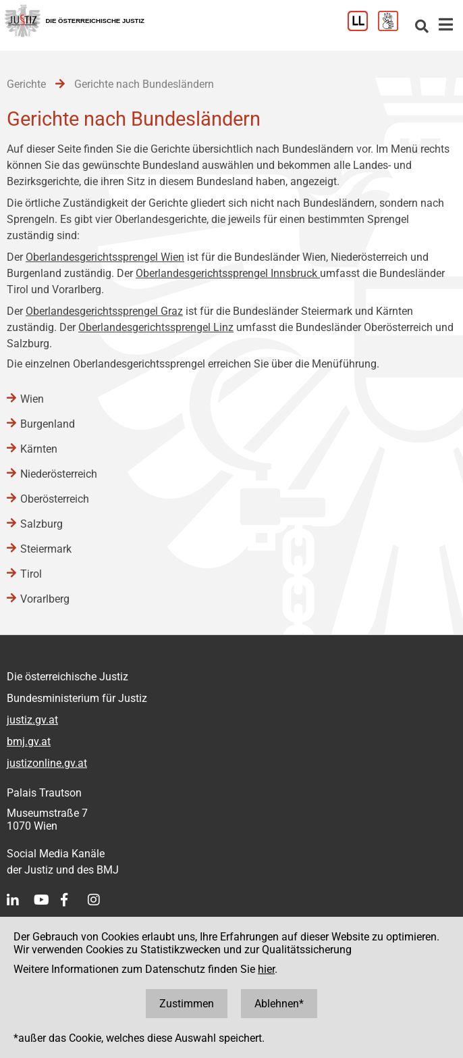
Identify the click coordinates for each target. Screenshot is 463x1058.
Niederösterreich (58, 474)
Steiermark (46, 549)
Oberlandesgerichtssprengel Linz (156, 327)
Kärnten (38, 449)
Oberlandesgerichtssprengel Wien (105, 257)
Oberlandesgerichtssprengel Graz (104, 311)
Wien (32, 399)
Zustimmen (186, 1003)
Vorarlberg (45, 599)
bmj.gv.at (29, 741)
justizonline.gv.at (47, 763)
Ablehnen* (279, 1003)
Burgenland (47, 424)
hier (266, 969)
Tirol (31, 574)
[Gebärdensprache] (393, 27)
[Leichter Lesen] (363, 27)
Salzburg (41, 524)
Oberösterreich (54, 499)
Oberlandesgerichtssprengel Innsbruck (228, 273)
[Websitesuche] (421, 27)
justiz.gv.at (32, 719)
